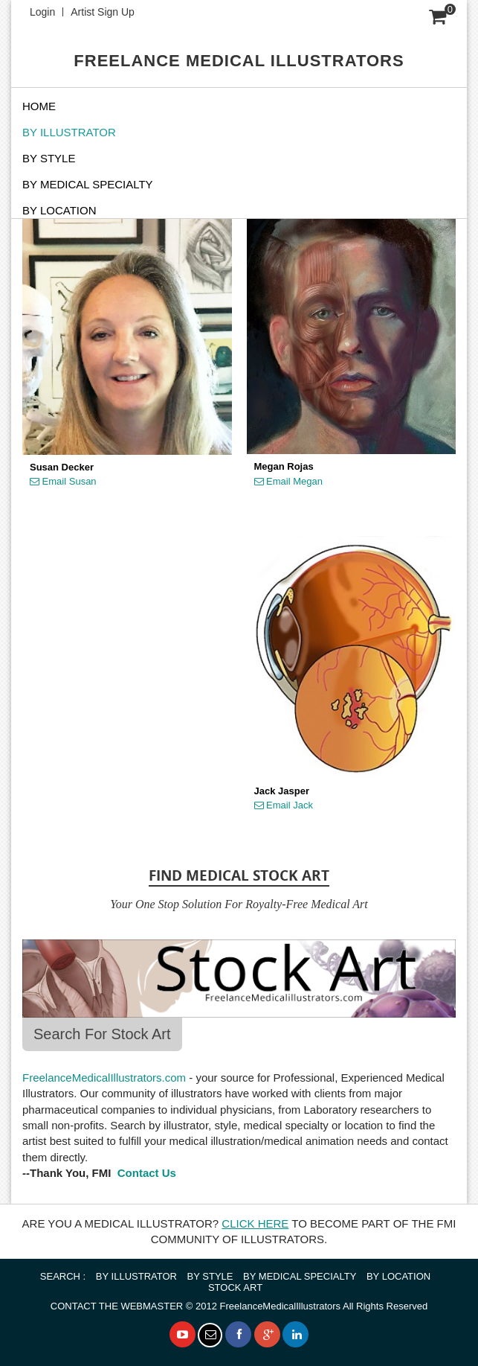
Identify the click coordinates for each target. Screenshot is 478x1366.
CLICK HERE (255, 1223)
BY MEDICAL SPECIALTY (87, 184)
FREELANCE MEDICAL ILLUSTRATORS (239, 60)
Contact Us (145, 1172)
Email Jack (283, 805)
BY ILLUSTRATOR (69, 132)
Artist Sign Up (103, 12)
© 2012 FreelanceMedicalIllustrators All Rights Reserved (239, 1306)
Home (39, 106)
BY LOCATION (398, 1276)
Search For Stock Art (102, 1034)
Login (42, 12)
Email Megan (288, 481)
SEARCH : (62, 1276)
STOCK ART (235, 1287)
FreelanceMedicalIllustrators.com (104, 1077)
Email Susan (63, 481)
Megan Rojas (284, 467)
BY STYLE (48, 158)
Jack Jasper (281, 791)
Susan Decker (62, 467)
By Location (59, 210)
